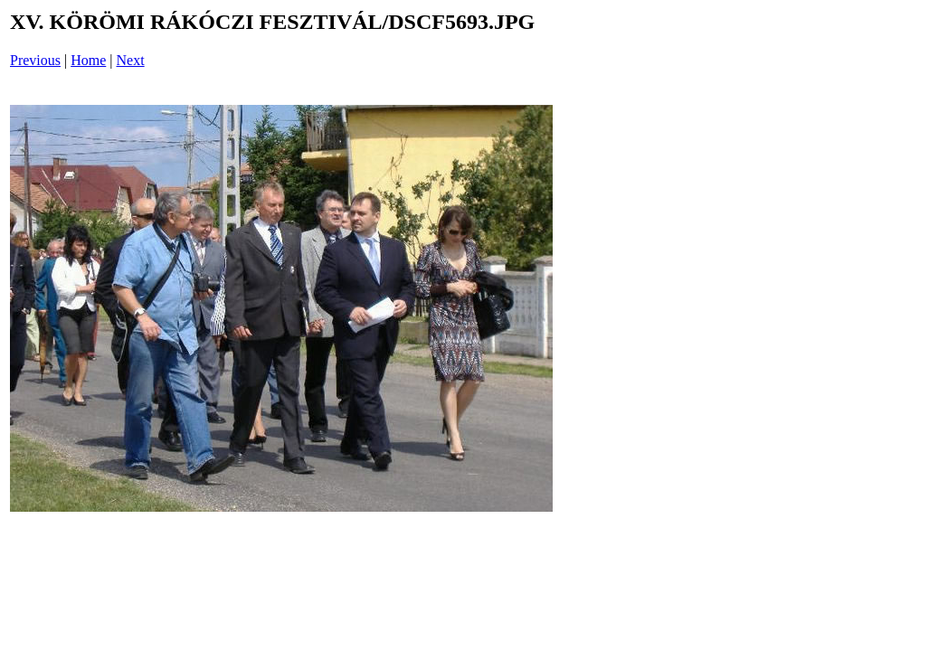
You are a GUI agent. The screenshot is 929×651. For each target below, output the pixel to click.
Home (88, 60)
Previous (35, 60)
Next (131, 60)
